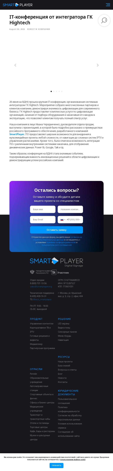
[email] (42, 219)
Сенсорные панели (67, 331)
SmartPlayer (16, 134)
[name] (42, 209)
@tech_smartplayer (42, 299)
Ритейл (33, 373)
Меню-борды (64, 335)
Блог (60, 373)
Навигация (63, 340)
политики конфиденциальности (61, 242)
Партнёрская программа (42, 348)
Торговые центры (39, 427)
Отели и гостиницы (39, 423)
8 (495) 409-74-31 (38, 296)
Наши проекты (65, 361)
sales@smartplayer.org (41, 286)
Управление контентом (41, 323)
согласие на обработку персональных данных (57, 238)
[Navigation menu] (108, 4)
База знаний (64, 365)
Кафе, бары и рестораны (42, 431)
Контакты (62, 382)
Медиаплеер (36, 344)
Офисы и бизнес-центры (42, 402)
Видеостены (64, 327)
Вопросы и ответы (67, 369)
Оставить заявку (56, 229)
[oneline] (70, 209)
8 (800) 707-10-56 (38, 283)
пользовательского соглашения (56, 245)
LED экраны (63, 323)
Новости (62, 378)
